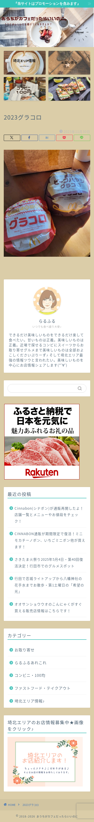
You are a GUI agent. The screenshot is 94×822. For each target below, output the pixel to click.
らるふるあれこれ (31, 662)
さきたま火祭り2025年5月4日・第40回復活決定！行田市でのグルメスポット (49, 562)
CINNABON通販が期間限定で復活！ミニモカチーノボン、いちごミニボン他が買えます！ (50, 540)
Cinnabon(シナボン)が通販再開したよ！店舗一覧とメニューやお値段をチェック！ (49, 515)
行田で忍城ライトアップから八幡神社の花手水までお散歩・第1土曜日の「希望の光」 (49, 585)
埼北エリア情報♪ (30, 701)
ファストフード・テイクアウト (43, 688)
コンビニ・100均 (30, 675)
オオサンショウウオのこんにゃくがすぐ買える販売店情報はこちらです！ (48, 607)
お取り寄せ (25, 650)
